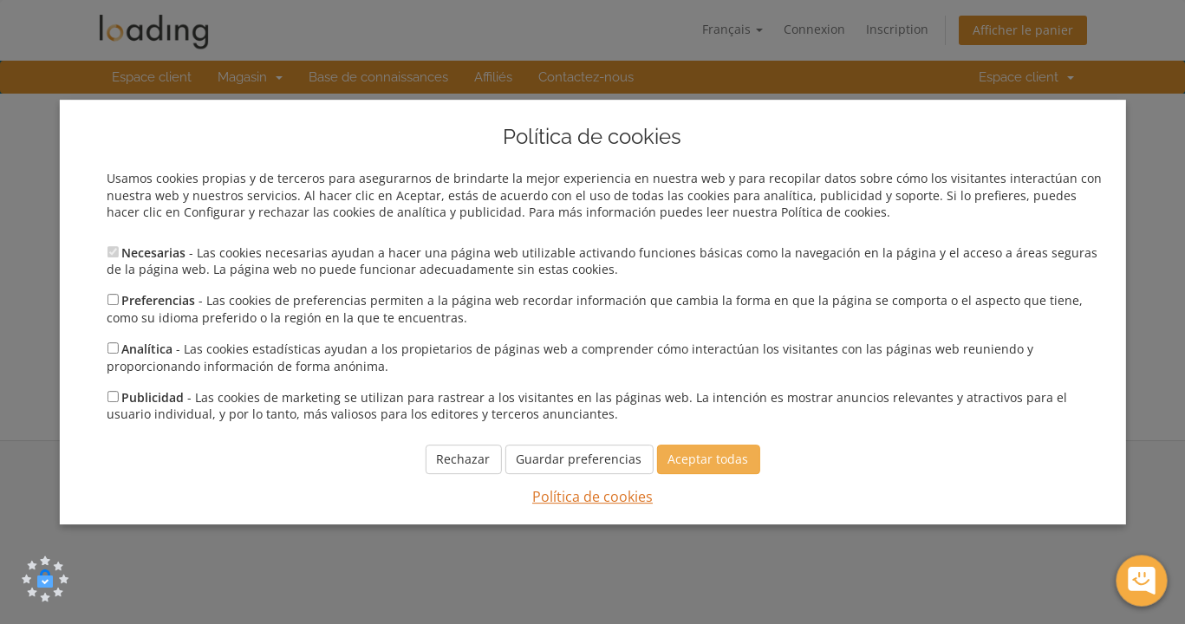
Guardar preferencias (578, 459)
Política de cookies (592, 496)
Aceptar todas (707, 459)
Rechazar (463, 459)
